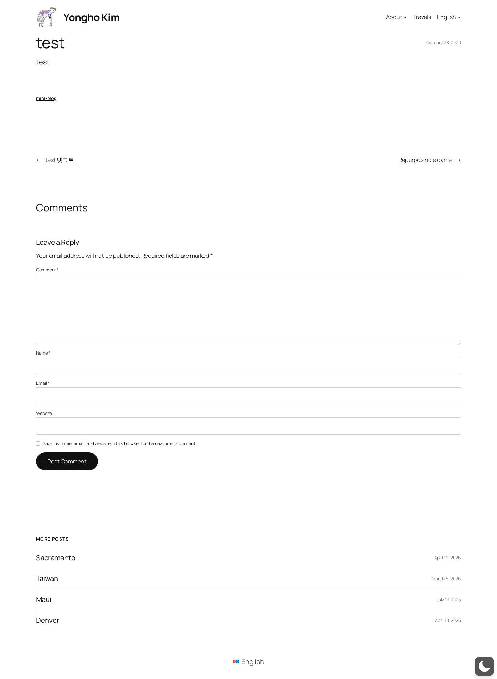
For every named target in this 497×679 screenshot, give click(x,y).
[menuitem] (248, 661)
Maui (43, 599)
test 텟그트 (59, 159)
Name (43, 353)
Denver (47, 620)
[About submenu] (405, 17)
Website (44, 413)
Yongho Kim (91, 17)
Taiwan (47, 578)
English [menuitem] (253, 661)
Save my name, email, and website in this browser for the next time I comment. (119, 443)
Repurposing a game (425, 159)
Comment (47, 270)
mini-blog (46, 98)
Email (42, 383)
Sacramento (55, 558)
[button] (484, 666)
